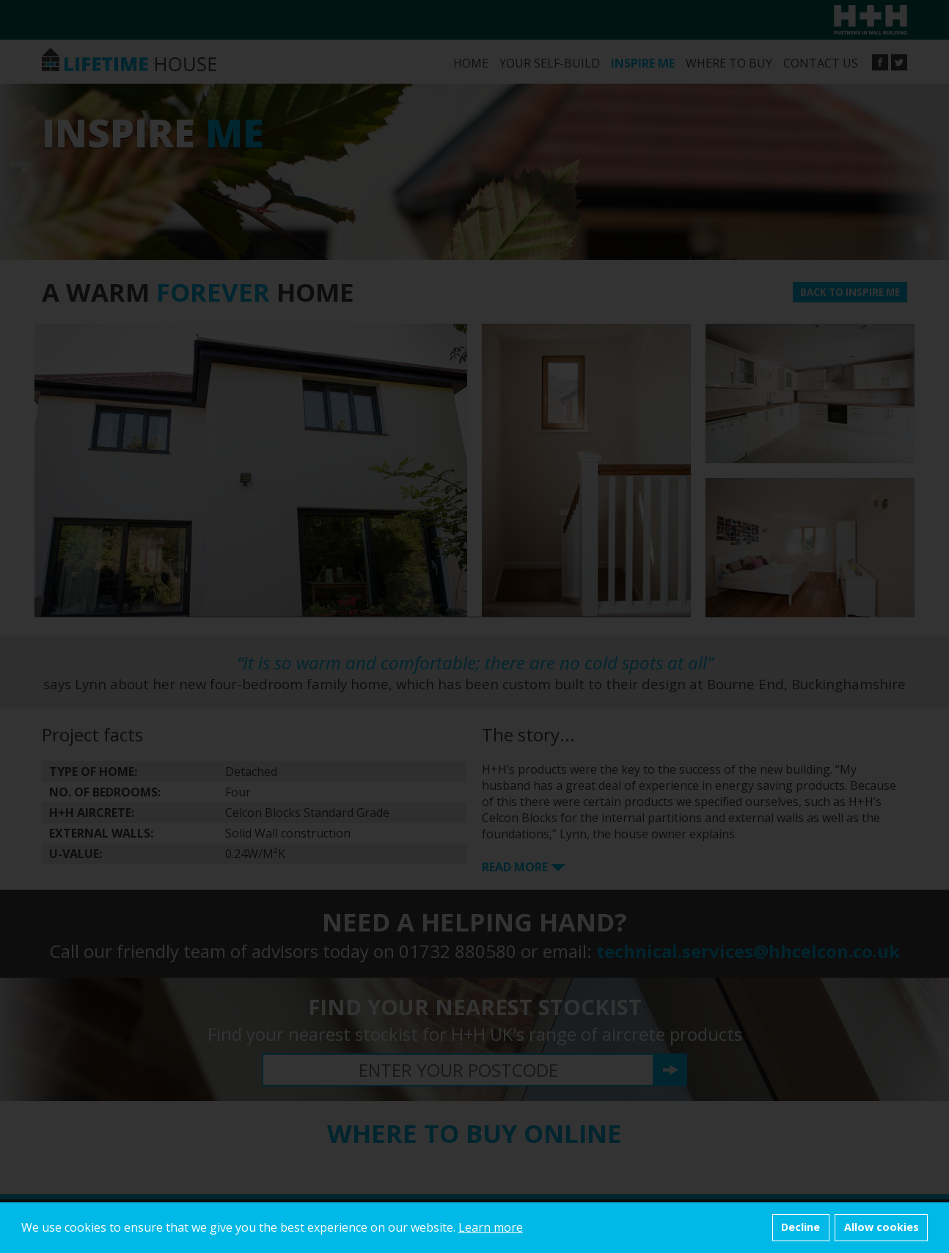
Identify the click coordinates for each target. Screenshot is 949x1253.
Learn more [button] (490, 1227)
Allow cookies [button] (881, 1227)
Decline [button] (800, 1227)
